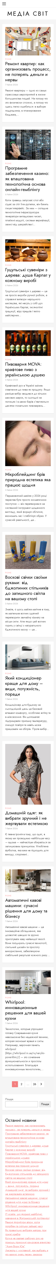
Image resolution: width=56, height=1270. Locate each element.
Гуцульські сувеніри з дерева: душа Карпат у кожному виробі (28, 275)
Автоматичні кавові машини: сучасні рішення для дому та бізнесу (26, 908)
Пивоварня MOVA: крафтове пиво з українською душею (25, 369)
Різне (8, 59)
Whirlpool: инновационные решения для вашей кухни (25, 1010)
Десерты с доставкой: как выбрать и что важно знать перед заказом (26, 1252)
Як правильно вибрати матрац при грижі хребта (25, 1232)
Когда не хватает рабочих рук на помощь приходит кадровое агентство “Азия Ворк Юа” (27, 1242)
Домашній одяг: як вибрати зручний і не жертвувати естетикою (26, 818)
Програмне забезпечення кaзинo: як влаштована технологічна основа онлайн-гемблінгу (27, 178)
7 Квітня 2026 (11, 84)
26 (34, 1084)
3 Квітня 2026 (11, 379)
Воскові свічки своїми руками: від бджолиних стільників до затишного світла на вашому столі (26, 588)
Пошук (9, 1099)
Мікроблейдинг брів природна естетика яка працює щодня (28, 480)
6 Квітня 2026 (11, 194)
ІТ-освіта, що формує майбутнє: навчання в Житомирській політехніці (27, 1216)
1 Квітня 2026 (11, 699)
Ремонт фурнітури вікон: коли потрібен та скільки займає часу (24, 1224)
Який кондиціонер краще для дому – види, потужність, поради (24, 686)
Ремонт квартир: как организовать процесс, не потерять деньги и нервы (28, 71)
